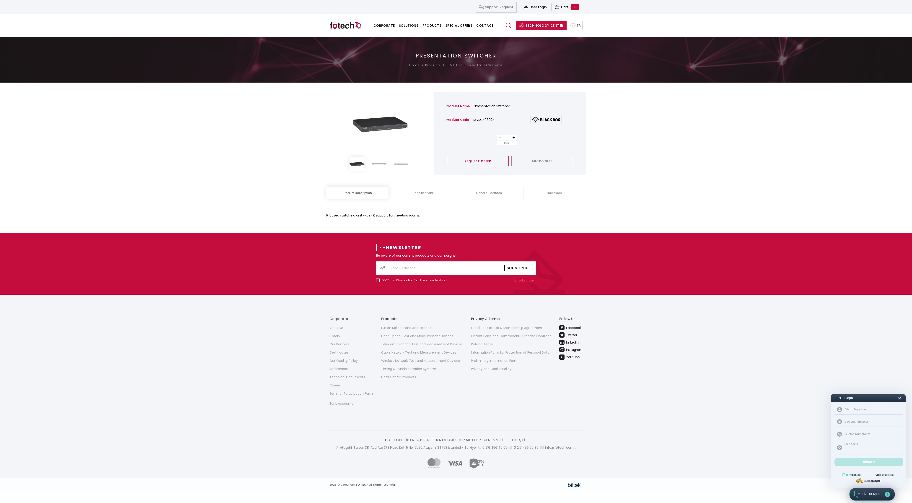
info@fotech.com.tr (561, 447)
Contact (485, 25)
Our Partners (339, 344)
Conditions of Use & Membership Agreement (506, 328)
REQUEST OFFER (477, 161)
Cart (567, 7)
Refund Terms (482, 344)
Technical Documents (347, 377)
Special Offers (458, 25)
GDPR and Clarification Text (400, 280)
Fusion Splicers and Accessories (406, 328)
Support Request (496, 7)
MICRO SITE (542, 161)
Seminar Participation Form (351, 393)
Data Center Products (398, 377)
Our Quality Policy (343, 360)
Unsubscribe (525, 280)
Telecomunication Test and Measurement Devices (422, 344)
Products (431, 25)
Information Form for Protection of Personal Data (510, 352)
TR (575, 26)
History (334, 336)
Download (554, 193)
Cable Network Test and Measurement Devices (418, 352)
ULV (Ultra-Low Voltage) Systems (474, 65)
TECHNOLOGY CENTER (541, 26)
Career (334, 385)
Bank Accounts (341, 403)
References (338, 369)
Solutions (408, 25)
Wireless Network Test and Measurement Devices (420, 360)
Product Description (357, 193)
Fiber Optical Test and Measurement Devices (417, 336)
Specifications (423, 193)
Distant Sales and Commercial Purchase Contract (511, 336)
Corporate (384, 25)
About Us (336, 328)
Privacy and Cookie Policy (491, 369)
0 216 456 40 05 (494, 447)
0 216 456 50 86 (526, 447)
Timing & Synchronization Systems (409, 369)
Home (414, 65)
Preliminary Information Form (494, 360)
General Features (489, 193)
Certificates (338, 352)
